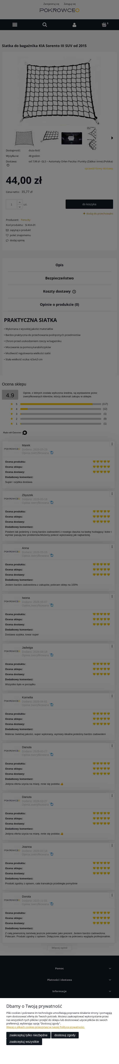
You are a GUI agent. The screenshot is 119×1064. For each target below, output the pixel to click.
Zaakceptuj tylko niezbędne (28, 1035)
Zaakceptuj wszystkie (24, 1041)
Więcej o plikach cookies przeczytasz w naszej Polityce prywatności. (45, 1027)
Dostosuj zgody (65, 1035)
